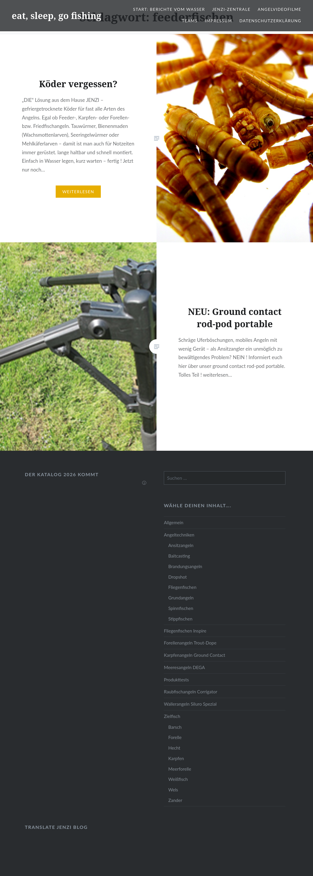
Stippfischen (180, 618)
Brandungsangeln (185, 566)
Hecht (174, 747)
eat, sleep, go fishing (56, 16)
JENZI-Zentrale (231, 9)
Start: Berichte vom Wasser (169, 9)
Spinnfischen (180, 608)
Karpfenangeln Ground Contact (194, 655)
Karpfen (176, 758)
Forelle (174, 737)
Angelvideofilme (279, 9)
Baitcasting (179, 555)
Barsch (174, 727)
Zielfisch (172, 716)
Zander (175, 800)
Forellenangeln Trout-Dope (190, 642)
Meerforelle (179, 769)
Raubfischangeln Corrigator (190, 691)
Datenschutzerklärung (270, 20)
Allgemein (173, 522)
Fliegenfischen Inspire (185, 630)
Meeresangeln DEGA (184, 667)
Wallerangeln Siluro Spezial (190, 704)
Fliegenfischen (182, 587)
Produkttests (176, 679)
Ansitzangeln (180, 545)
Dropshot (177, 577)
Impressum (218, 20)
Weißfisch (178, 779)
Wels (173, 789)
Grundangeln (180, 597)
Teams (190, 20)
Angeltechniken (179, 534)
